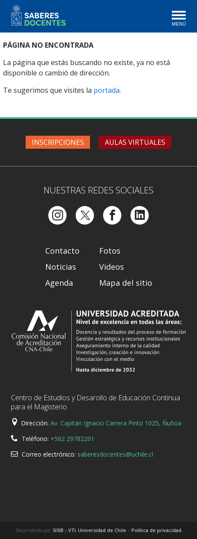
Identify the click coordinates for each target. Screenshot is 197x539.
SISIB (58, 530)
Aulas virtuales (135, 142)
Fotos (109, 250)
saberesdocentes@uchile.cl (115, 454)
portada (106, 90)
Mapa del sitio (125, 283)
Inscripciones (58, 142)
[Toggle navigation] (178, 19)
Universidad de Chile (102, 530)
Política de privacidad (156, 530)
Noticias (60, 266)
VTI (72, 530)
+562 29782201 (72, 438)
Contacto (62, 250)
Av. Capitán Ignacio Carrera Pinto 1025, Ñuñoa (115, 423)
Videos (111, 266)
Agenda (59, 283)
